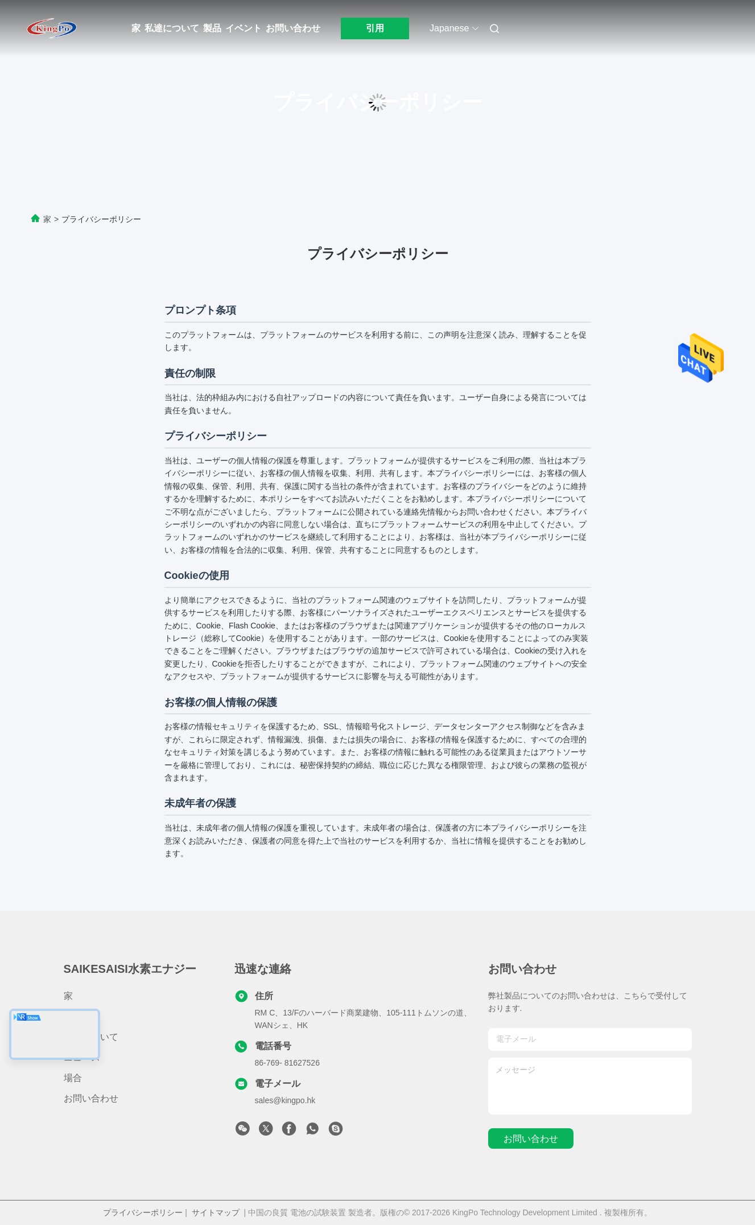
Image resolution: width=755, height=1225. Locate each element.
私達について (172, 28)
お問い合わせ (293, 28)
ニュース (82, 1057)
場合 (73, 1078)
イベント (243, 28)
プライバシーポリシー (143, 1212)
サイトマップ (216, 1212)
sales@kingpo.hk (285, 1100)
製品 (212, 28)
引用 (375, 28)
